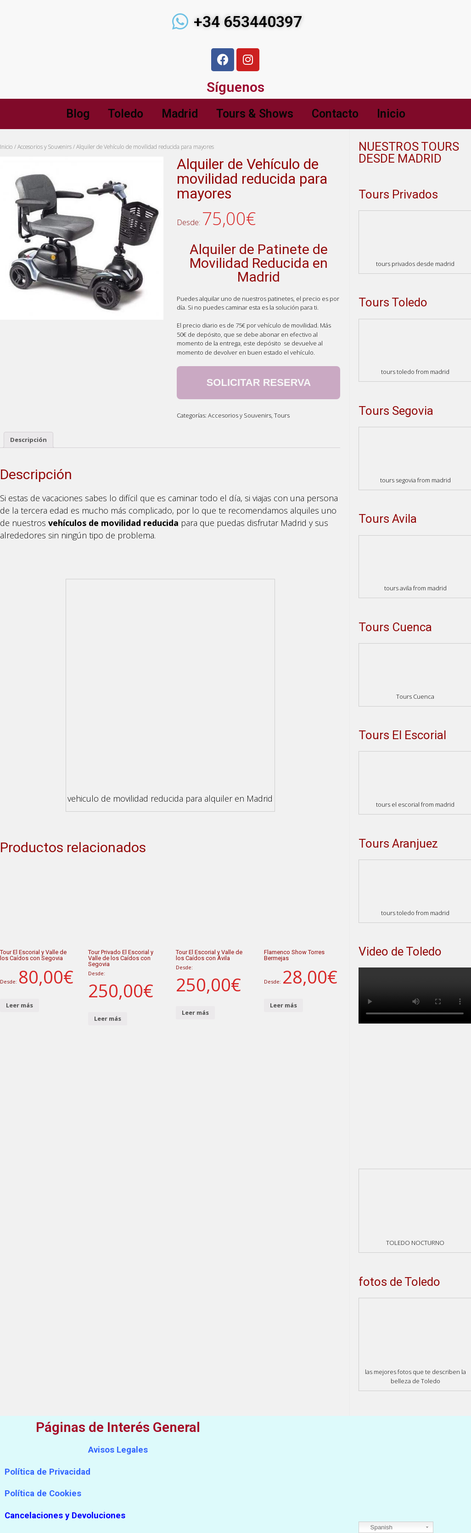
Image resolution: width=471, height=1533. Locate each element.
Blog (78, 113)
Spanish (376, 1527)
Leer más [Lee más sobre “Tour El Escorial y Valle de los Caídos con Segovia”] (19, 1005)
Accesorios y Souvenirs (44, 147)
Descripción (28, 440)
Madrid (180, 113)
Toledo (125, 113)
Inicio (391, 113)
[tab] (28, 440)
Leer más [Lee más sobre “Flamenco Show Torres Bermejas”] (283, 1005)
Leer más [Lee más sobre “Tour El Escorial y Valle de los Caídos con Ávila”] (195, 1012)
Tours (282, 415)
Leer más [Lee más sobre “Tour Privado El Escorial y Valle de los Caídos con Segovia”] (107, 1018)
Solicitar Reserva (259, 382)
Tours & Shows (254, 113)
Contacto (335, 113)
